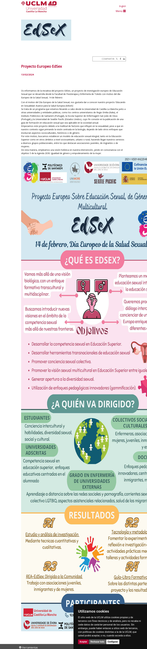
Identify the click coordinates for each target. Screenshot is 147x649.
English (122, 6)
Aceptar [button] (83, 642)
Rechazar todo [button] (97, 642)
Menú (121, 11)
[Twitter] (116, 58)
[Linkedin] (123, 58)
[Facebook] (119, 58)
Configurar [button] (113, 642)
